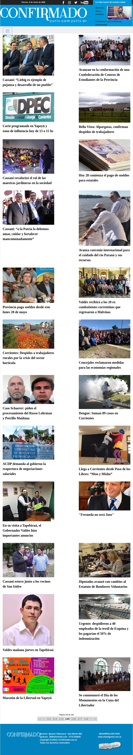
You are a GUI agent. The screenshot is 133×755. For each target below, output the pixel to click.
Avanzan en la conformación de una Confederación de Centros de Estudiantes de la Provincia (104, 74)
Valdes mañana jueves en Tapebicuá (28, 650)
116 (73, 719)
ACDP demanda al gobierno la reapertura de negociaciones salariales (24, 469)
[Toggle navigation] (7, 31)
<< (39, 719)
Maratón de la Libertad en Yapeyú (27, 698)
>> (95, 719)
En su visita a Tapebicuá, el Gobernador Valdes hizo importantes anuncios (22, 530)
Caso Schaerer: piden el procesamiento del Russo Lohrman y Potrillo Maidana (27, 413)
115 (67, 719)
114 (61, 719)
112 (48, 719)
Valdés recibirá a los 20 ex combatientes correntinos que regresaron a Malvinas (100, 307)
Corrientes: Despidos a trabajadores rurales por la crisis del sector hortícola (28, 358)
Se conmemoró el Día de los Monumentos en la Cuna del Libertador (99, 700)
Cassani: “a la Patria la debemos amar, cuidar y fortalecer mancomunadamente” (26, 234)
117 (80, 719)
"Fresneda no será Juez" (96, 514)
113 (55, 719)
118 (86, 719)
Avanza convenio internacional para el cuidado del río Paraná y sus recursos (104, 255)
